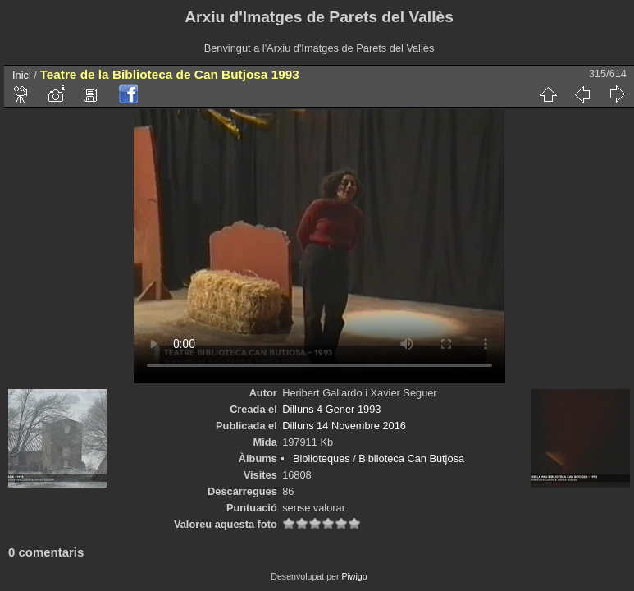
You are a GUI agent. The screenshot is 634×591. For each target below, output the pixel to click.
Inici (21, 75)
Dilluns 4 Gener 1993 (331, 409)
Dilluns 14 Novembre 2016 (344, 425)
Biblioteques (321, 458)
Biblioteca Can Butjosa (411, 458)
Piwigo (354, 576)
